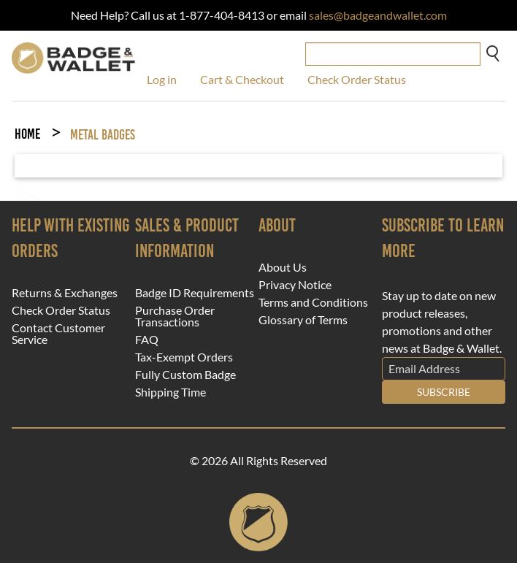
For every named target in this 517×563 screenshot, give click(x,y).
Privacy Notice (295, 285)
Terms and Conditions (313, 302)
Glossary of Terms (303, 320)
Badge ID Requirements (194, 293)
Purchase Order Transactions (175, 316)
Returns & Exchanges (65, 293)
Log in (162, 79)
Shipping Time (170, 392)
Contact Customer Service (58, 333)
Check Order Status (356, 79)
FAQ (146, 339)
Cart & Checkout (242, 79)
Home (27, 134)
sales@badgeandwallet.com (378, 15)
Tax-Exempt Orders (184, 357)
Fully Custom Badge (185, 374)
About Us (282, 267)
